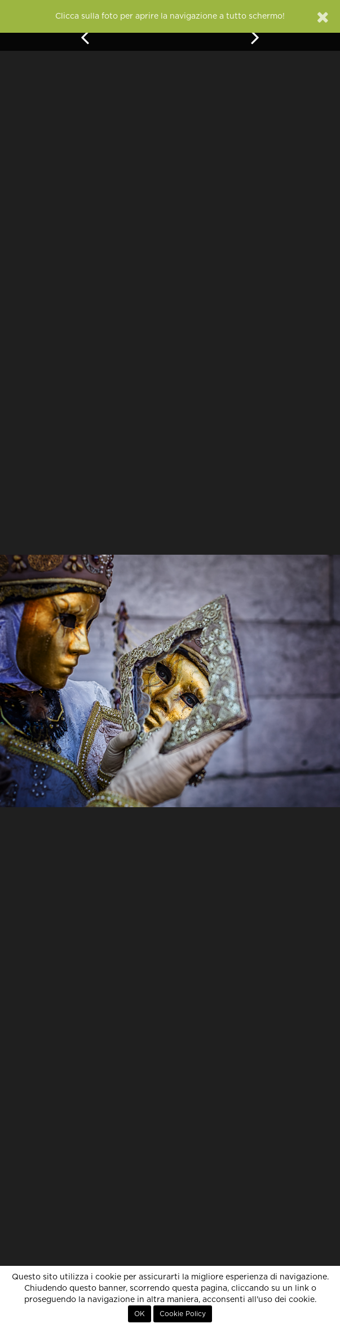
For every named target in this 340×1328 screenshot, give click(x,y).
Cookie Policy (183, 1313)
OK (139, 1313)
